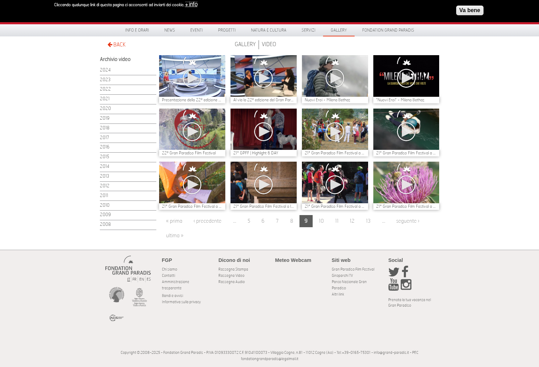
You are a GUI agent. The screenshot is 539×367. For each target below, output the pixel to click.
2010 (105, 205)
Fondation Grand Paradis (388, 30)
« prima (174, 221)
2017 (104, 138)
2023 (105, 80)
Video (269, 44)
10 (321, 221)
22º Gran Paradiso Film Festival (189, 153)
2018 (105, 128)
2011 (104, 196)
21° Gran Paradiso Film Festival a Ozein (192, 206)
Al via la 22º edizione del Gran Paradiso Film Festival (263, 100)
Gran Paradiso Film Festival (353, 269)
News (169, 30)
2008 (105, 224)
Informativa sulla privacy (181, 302)
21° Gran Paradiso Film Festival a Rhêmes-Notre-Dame (406, 206)
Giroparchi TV (342, 276)
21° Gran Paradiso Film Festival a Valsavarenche (406, 153)
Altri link (338, 294)
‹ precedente (207, 221)
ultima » (174, 235)
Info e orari (137, 30)
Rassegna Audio (231, 282)
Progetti (227, 30)
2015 (104, 157)
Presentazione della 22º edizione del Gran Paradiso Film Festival (192, 100)
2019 (105, 118)
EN (141, 279)
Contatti (168, 276)
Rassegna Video (231, 276)
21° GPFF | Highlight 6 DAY (255, 153)
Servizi (308, 30)
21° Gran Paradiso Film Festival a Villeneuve (335, 153)
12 (352, 221)
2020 (105, 108)
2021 (105, 99)
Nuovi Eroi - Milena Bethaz (327, 100)
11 (337, 221)
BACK (116, 45)
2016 (105, 147)
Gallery (339, 30)
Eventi (196, 30)
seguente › (407, 221)
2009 (105, 215)
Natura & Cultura (268, 30)
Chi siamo (169, 269)
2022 (105, 89)
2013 (104, 176)
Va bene (469, 8)
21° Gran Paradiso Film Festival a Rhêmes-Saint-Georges (335, 206)
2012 (105, 186)
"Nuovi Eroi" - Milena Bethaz (400, 100)
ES (149, 279)
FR (134, 279)
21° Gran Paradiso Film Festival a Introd (263, 206)
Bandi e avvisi (172, 296)
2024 (105, 70)
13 (368, 221)
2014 (104, 166)
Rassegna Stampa (233, 269)
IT (128, 279)
